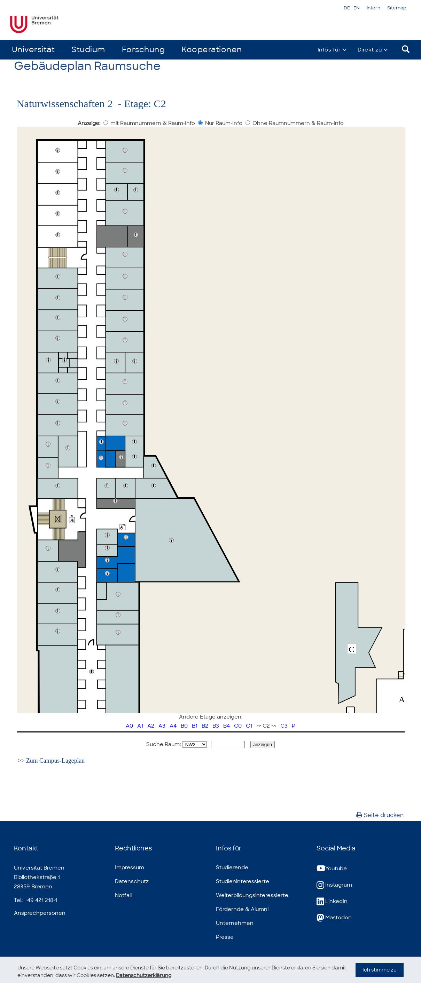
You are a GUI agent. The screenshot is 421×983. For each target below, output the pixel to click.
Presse (225, 937)
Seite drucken (380, 815)
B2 (205, 725)
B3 (215, 725)
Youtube (332, 868)
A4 (173, 725)
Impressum (129, 867)
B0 (184, 725)
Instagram (334, 885)
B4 (226, 725)
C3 (284, 725)
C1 (249, 725)
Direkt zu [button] (370, 49)
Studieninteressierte (242, 881)
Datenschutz (132, 881)
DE (347, 8)
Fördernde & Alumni (242, 909)
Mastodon (334, 917)
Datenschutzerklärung (144, 975)
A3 (161, 725)
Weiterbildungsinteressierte (252, 895)
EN (356, 8)
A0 (129, 725)
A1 (140, 725)
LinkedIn (332, 901)
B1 (194, 725)
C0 (238, 725)
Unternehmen (235, 923)
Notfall (123, 895)
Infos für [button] (329, 49)
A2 (150, 725)
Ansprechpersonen (39, 913)
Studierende (232, 867)
